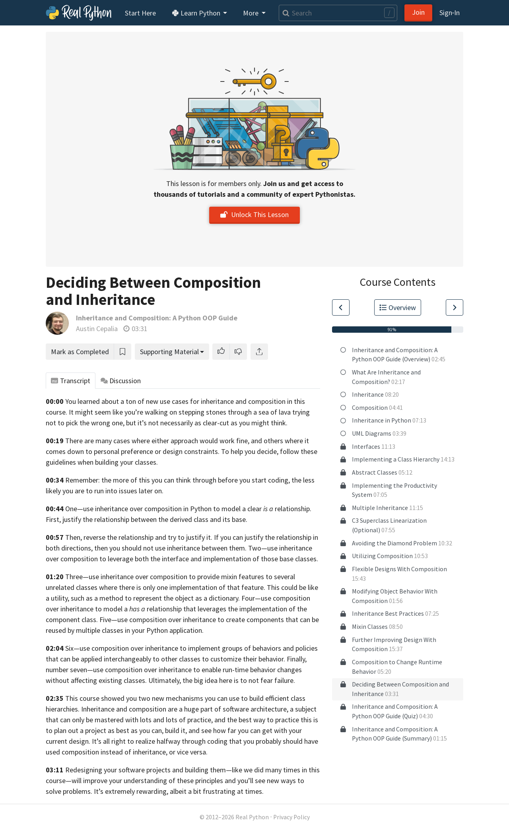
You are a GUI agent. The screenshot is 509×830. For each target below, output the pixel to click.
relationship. (293, 508)
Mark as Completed (80, 351)
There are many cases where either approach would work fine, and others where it (187, 440)
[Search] (338, 13)
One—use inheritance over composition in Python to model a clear (169, 508)
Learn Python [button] (197, 12)
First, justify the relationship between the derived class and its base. (146, 519)
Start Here (140, 12)
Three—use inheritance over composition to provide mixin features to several (180, 576)
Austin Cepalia (97, 328)
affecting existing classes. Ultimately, (126, 680)
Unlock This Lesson (254, 214)
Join (418, 12)
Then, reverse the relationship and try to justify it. (138, 537)
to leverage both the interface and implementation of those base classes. (208, 558)
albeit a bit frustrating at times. (217, 791)
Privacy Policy (291, 817)
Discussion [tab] (121, 380)
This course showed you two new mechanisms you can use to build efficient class (185, 698)
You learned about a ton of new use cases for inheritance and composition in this (185, 401)
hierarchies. (63, 709)
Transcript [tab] (70, 380)
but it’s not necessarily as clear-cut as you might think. (207, 422)
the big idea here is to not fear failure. (239, 680)
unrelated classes (71, 587)
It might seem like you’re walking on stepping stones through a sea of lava (180, 412)
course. (56, 412)
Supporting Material (169, 351)
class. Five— (99, 619)
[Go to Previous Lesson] (341, 307)
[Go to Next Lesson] (454, 307)
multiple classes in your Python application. (140, 630)
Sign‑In (449, 12)
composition (79, 558)
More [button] (251, 12)
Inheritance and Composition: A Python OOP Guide (156, 317)
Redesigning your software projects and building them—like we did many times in (186, 769)
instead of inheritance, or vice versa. (154, 751)
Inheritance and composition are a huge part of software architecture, (184, 709)
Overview (397, 307)
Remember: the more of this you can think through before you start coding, (177, 480)
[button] (221, 351)
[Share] (259, 351)
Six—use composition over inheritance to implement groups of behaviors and (179, 648)
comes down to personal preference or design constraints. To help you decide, (162, 451)
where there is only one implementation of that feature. (182, 587)
